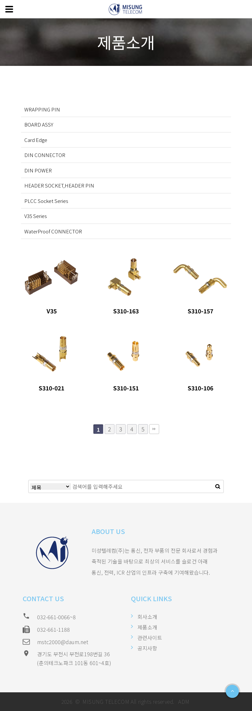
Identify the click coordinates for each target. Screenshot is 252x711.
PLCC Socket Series (46, 200)
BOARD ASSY (38, 124)
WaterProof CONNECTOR (53, 231)
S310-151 (126, 388)
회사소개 (147, 617)
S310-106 (200, 388)
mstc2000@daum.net (62, 642)
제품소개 (147, 627)
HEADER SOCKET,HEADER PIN (59, 185)
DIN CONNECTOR (44, 154)
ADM (183, 701)
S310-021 (51, 388)
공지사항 (147, 648)
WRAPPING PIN (42, 109)
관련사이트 (149, 638)
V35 (52, 311)
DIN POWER (38, 170)
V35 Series (35, 215)
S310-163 (126, 311)
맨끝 (154, 429)
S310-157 (200, 311)
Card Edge (35, 139)
